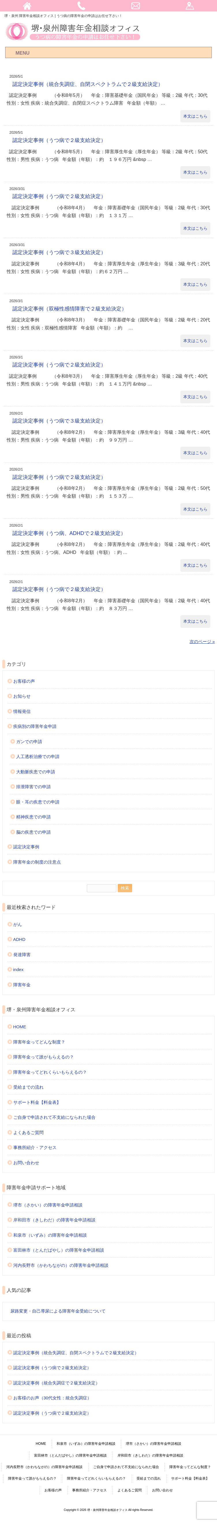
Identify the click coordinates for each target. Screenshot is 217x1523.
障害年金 (22, 984)
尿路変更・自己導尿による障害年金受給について (58, 1311)
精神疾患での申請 (33, 816)
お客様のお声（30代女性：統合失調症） (52, 1397)
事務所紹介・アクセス (35, 1147)
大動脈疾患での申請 (35, 771)
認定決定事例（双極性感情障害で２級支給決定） (69, 309)
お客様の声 (24, 681)
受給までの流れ (28, 1087)
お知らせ (22, 696)
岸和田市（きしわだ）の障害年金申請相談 (54, 1219)
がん (17, 924)
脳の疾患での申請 (33, 832)
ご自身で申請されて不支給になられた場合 (54, 1117)
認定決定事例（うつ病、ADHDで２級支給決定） (69, 533)
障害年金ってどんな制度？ (39, 1041)
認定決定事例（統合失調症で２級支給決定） (56, 1382)
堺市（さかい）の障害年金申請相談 (48, 1204)
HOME (19, 1026)
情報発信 (22, 711)
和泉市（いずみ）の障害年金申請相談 (50, 1235)
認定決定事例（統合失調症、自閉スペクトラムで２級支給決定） (87, 84)
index (18, 969)
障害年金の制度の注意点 (37, 862)
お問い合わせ (26, 1162)
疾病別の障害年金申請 (35, 726)
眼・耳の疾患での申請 (37, 801)
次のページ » (202, 641)
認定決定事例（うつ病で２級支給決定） (59, 140)
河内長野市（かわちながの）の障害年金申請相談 (60, 1265)
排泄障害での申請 (33, 786)
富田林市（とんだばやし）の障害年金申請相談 (58, 1250)
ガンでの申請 (29, 741)
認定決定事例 (26, 846)
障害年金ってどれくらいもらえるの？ (50, 1072)
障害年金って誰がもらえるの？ (43, 1056)
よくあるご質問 (28, 1132)
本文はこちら (195, 116)
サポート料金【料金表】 (37, 1102)
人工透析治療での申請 (37, 756)
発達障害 (22, 954)
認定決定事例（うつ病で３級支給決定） (59, 252)
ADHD (19, 939)
